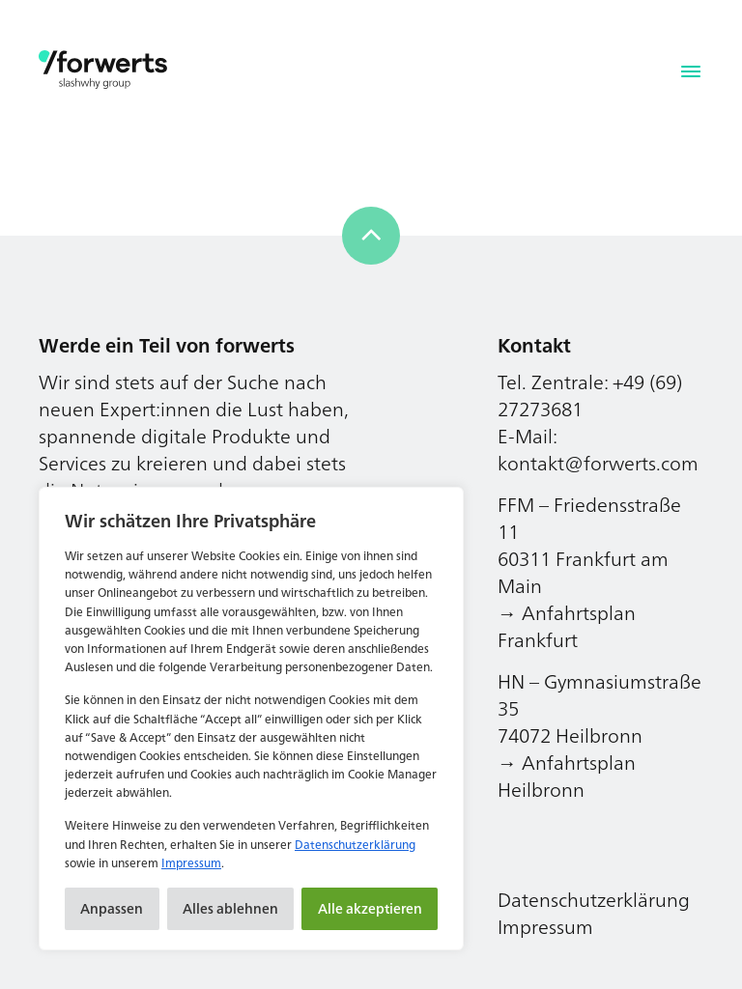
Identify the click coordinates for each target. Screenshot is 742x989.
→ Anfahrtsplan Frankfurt (567, 626)
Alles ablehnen (230, 908)
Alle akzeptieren (370, 908)
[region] (251, 718)
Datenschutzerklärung (355, 844)
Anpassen (111, 908)
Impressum (191, 863)
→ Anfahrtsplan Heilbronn (567, 776)
